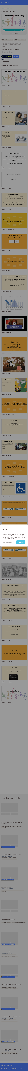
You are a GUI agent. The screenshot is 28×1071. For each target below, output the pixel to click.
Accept (21, 542)
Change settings (7, 542)
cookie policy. (10, 538)
